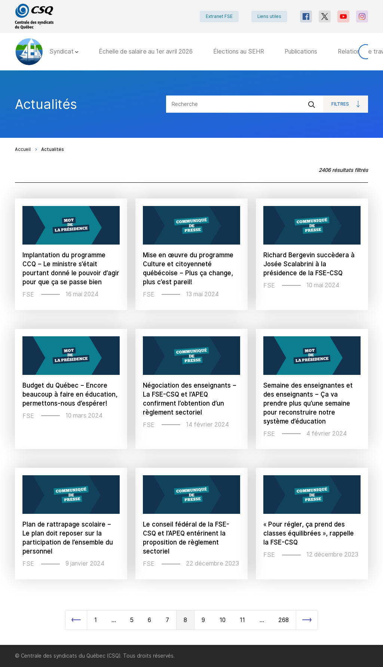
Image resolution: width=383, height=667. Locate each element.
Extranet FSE (219, 16)
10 (223, 620)
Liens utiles (269, 16)
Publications (301, 51)
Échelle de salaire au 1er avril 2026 (146, 51)
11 (242, 620)
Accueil (23, 149)
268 (283, 620)
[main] (191, 357)
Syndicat (63, 51)
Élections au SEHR (238, 51)
